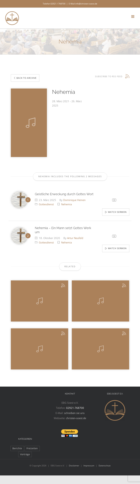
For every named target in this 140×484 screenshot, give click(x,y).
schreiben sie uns (74, 413)
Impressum (88, 465)
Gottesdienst (46, 204)
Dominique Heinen (74, 200)
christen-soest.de (76, 418)
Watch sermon (117, 212)
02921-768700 (75, 408)
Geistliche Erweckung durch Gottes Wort (64, 194)
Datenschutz (105, 465)
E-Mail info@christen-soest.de (83, 3)
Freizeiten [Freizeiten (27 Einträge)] (32, 448)
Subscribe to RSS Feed (108, 76)
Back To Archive (25, 78)
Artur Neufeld (75, 238)
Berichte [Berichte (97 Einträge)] (17, 448)
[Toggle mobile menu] (133, 16)
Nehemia (66, 204)
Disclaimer (74, 465)
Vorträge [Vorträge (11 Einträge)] (25, 454)
